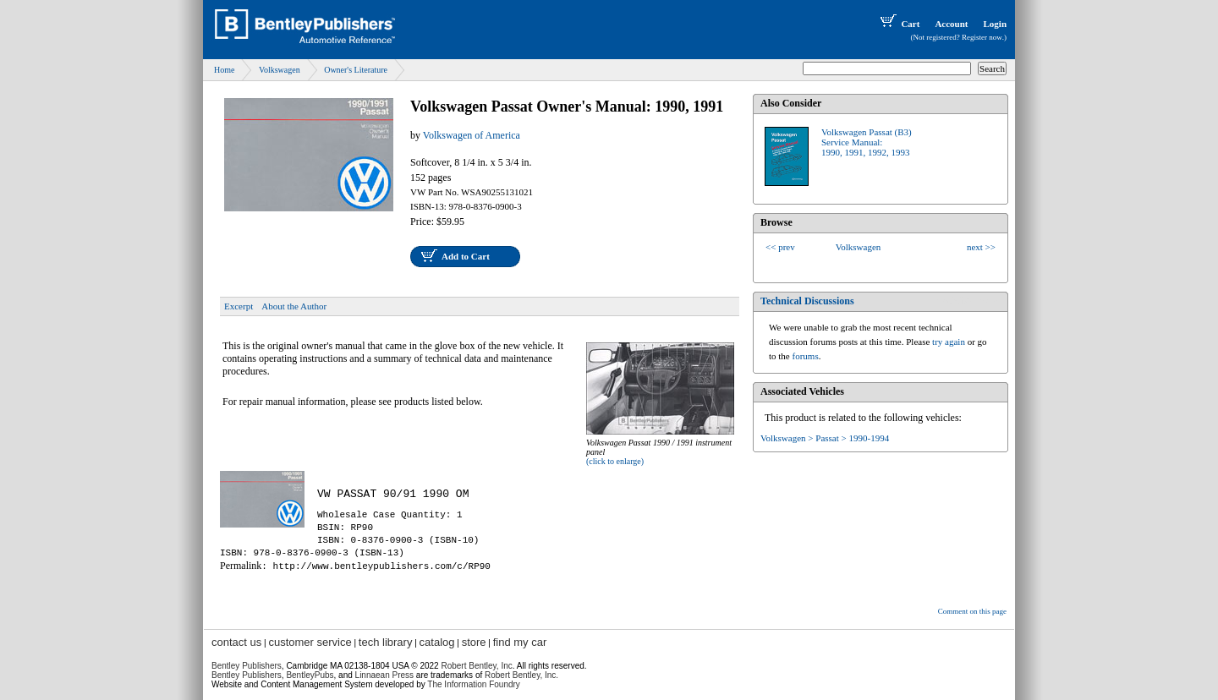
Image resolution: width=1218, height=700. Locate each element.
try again (948, 341)
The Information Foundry (473, 684)
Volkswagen (279, 69)
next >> (981, 247)
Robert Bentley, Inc (476, 665)
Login (995, 24)
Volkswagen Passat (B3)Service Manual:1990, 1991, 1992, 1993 (866, 142)
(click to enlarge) (615, 461)
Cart (898, 24)
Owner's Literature (355, 69)
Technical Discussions (807, 301)
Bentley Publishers (246, 665)
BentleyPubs (309, 675)
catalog (437, 642)
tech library (386, 642)
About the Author (293, 306)
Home (224, 69)
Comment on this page (972, 611)
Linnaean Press (384, 675)
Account (951, 24)
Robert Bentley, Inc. (521, 675)
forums (806, 356)
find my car (520, 642)
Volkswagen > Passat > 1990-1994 (824, 438)
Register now (982, 37)
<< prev (780, 247)
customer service (309, 642)
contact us (236, 642)
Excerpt (238, 306)
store (474, 642)
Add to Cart (466, 256)
